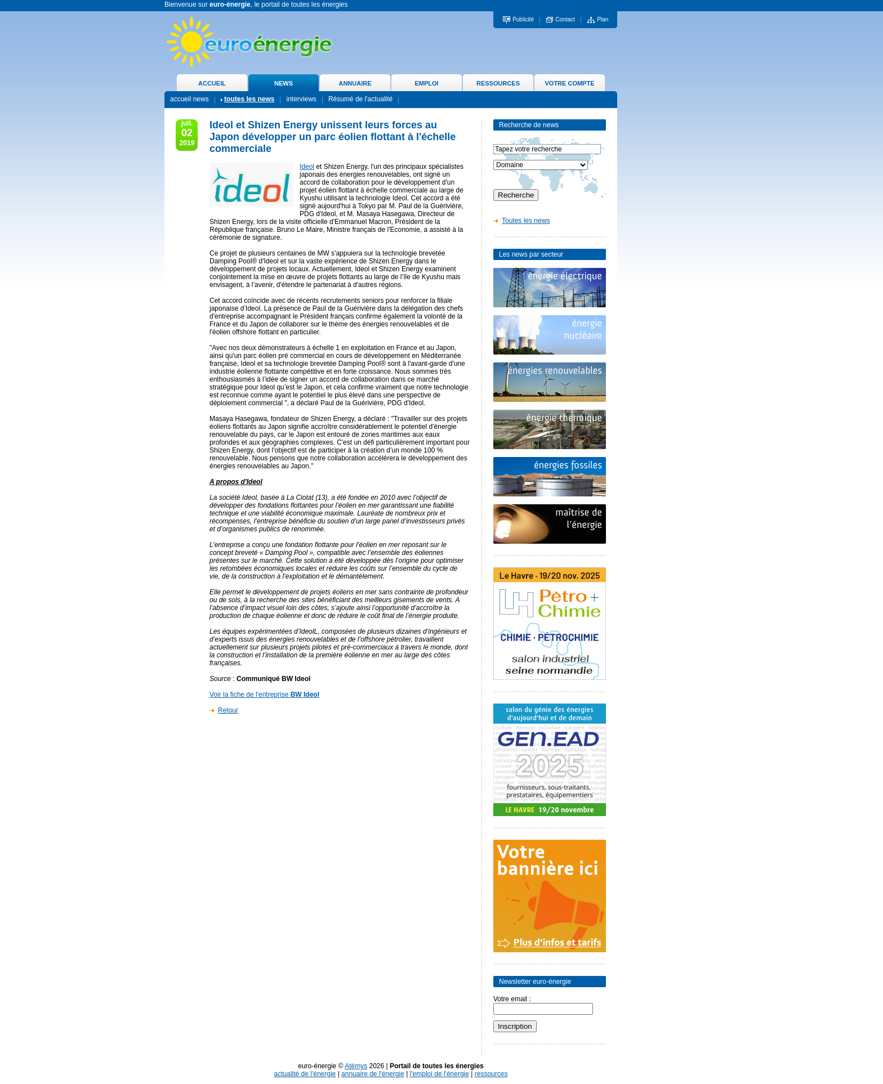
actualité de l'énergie (305, 1074)
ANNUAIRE (354, 83)
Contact (564, 19)
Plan (602, 19)
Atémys (356, 1066)
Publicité (523, 19)
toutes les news (249, 99)
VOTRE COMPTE (569, 83)
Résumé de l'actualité (360, 99)
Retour (228, 710)
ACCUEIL (212, 83)
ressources (491, 1074)
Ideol (307, 167)
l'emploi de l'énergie (439, 1074)
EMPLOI (426, 83)
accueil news (189, 99)
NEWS (283, 83)
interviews (301, 99)
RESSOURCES (498, 83)
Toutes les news (526, 221)
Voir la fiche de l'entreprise (264, 694)
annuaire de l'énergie (372, 1074)
